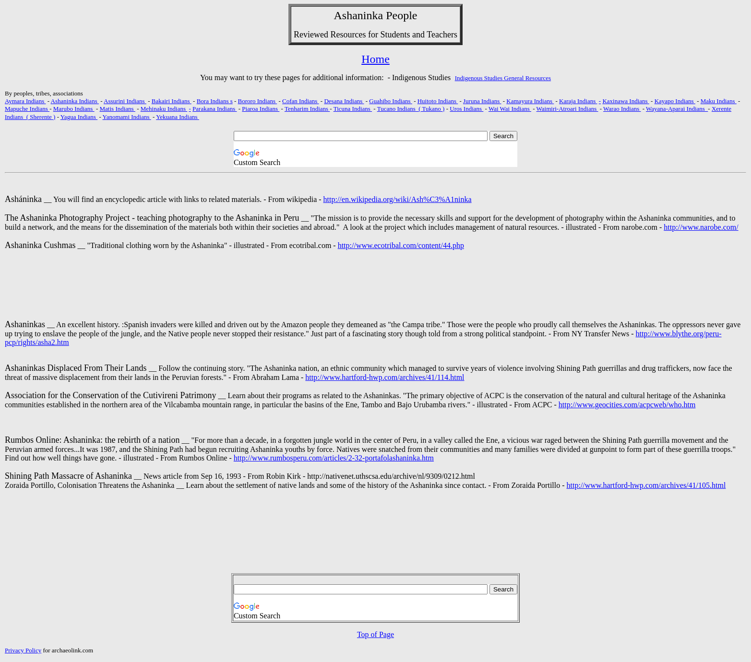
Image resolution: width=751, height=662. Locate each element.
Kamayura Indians (530, 101)
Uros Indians (466, 108)
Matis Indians (117, 108)
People (401, 15)
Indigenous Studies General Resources (503, 78)
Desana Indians (344, 101)
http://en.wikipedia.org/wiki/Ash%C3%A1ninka (397, 199)
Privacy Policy (23, 650)
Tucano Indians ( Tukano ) (411, 108)
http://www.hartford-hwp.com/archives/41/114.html (384, 377)
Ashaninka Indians (75, 101)
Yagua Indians (78, 116)
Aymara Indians (25, 101)
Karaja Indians (578, 101)
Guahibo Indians (390, 101)
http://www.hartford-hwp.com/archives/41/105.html (646, 485)
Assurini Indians (125, 101)
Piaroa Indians (260, 108)
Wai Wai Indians (510, 108)
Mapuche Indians (27, 108)
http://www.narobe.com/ (701, 227)
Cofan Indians (300, 101)
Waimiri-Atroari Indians (567, 108)
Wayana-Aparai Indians (677, 108)
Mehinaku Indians (164, 108)
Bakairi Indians (171, 101)
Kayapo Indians (675, 101)
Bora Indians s (215, 101)
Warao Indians (622, 108)
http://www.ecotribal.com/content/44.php (401, 245)
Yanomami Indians (127, 116)
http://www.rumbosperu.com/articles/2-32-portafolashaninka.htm (334, 458)
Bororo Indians (257, 101)
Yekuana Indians (177, 116)
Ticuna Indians (353, 108)
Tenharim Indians (307, 108)
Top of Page (375, 634)
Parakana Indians (214, 108)
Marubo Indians (74, 108)
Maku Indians (719, 101)
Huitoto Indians (437, 101)
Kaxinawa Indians (625, 101)
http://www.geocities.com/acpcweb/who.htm (627, 405)
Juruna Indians (482, 101)
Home (375, 59)
